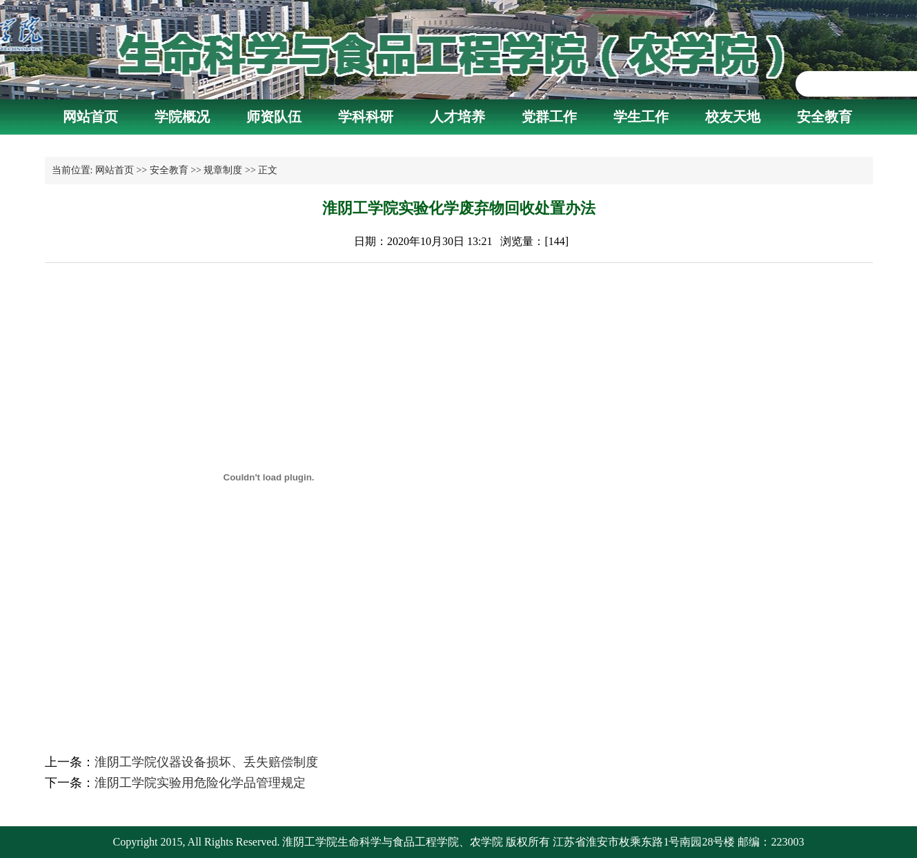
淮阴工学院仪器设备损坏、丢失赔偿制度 (206, 762)
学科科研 (365, 116)
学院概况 (182, 116)
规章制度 (223, 170)
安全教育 (824, 116)
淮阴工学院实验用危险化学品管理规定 (200, 783)
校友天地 (732, 116)
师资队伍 (274, 116)
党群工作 (549, 116)
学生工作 (641, 116)
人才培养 (457, 116)
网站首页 (90, 116)
